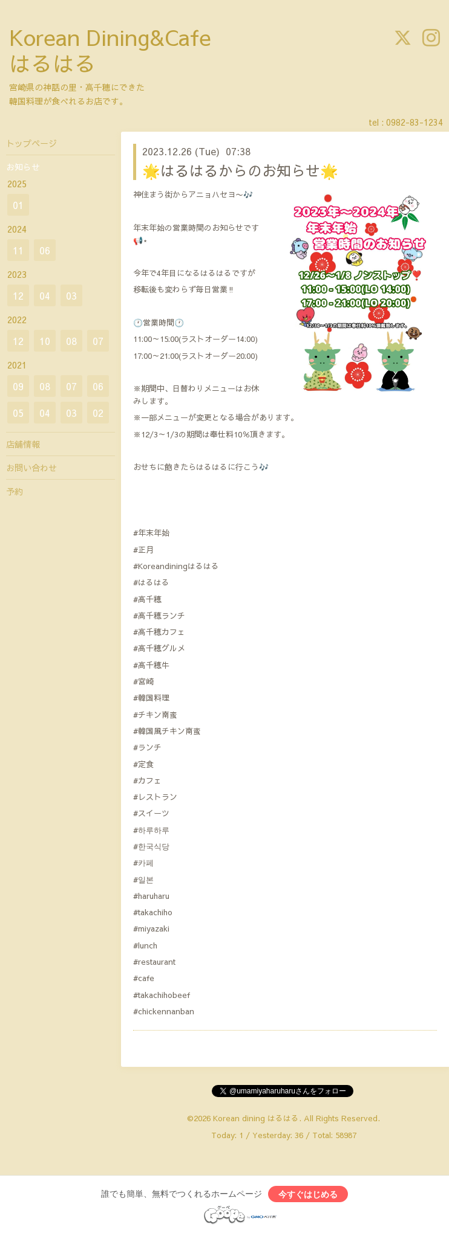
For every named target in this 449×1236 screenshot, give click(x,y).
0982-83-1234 (414, 122)
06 (44, 250)
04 (44, 295)
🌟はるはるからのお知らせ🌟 (240, 170)
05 (18, 412)
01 (18, 204)
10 (44, 340)
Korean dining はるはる (256, 1118)
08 (71, 340)
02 (98, 412)
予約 (14, 491)
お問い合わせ (31, 468)
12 (18, 295)
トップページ (31, 143)
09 (18, 386)
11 (18, 250)
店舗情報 (23, 444)
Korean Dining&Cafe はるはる (110, 50)
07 (98, 340)
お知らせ (23, 167)
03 (71, 295)
